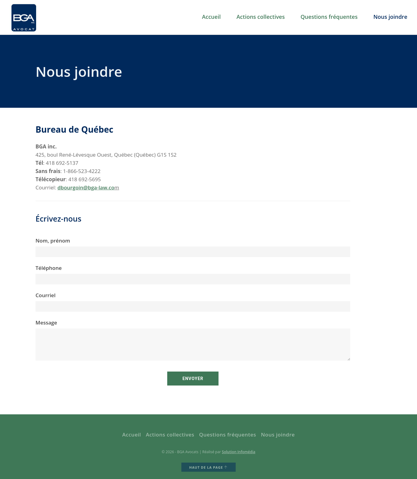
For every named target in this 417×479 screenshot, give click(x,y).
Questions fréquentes (329, 17)
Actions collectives (260, 17)
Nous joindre (390, 17)
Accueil (211, 17)
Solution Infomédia (238, 451)
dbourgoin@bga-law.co (85, 187)
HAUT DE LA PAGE (208, 467)
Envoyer (192, 378)
